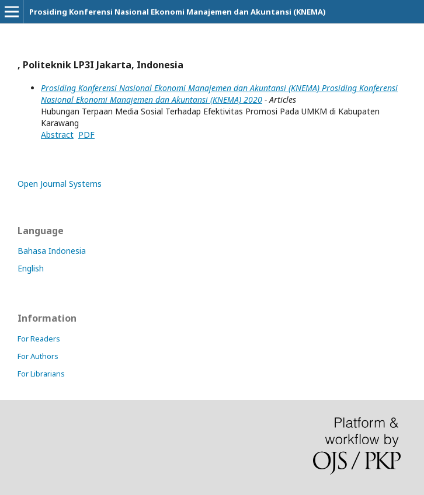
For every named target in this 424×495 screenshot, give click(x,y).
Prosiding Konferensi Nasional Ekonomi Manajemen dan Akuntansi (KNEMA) (177, 11)
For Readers (39, 338)
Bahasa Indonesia (52, 250)
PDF (86, 134)
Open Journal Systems (60, 183)
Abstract (57, 134)
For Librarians (41, 373)
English (31, 268)
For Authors (38, 356)
